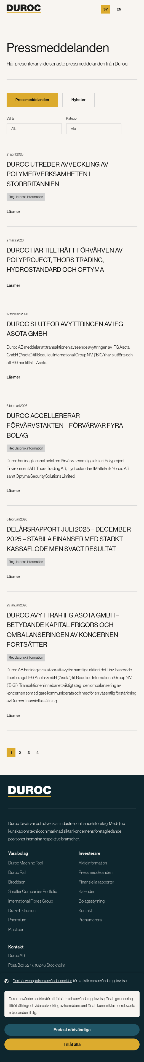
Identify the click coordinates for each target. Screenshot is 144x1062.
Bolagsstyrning (92, 901)
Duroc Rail (17, 872)
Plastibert (16, 929)
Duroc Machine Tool (25, 863)
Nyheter (78, 99)
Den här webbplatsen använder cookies (42, 980)
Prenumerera (90, 919)
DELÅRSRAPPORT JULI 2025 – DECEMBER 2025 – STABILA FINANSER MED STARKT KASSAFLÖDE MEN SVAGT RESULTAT (69, 539)
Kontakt (85, 910)
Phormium (17, 919)
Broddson (16, 882)
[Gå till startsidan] (24, 8)
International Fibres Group (30, 901)
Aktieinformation (93, 863)
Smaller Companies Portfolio (32, 891)
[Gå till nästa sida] (46, 752)
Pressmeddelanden (96, 872)
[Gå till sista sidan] (55, 752)
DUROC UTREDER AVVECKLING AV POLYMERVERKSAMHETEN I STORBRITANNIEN (57, 174)
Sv (105, 9)
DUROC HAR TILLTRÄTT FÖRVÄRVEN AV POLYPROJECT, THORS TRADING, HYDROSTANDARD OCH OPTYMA (65, 260)
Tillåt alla (72, 1044)
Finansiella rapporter (96, 882)
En (119, 9)
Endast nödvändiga (72, 1029)
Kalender (87, 891)
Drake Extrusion (22, 910)
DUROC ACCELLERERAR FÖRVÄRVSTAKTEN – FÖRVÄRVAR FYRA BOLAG (65, 425)
